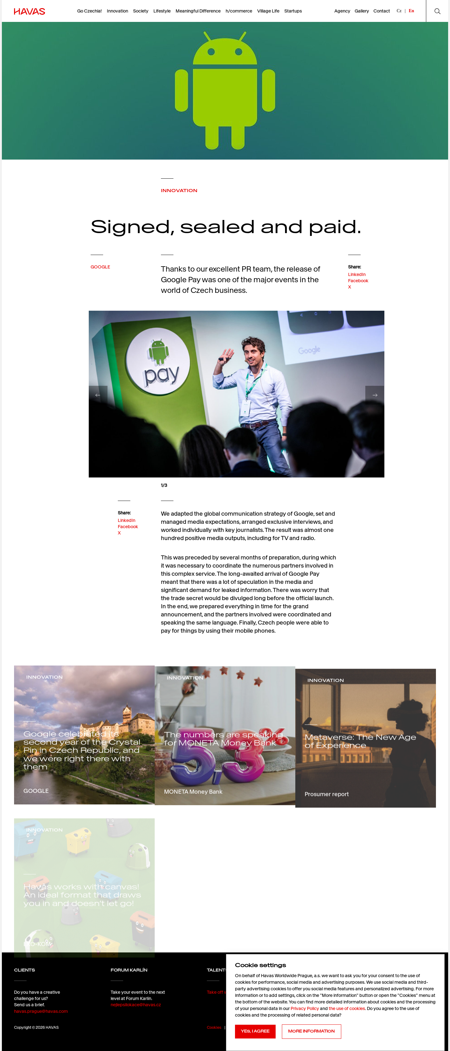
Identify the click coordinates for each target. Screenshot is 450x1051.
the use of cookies (347, 1008)
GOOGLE (100, 279)
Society (140, 11)
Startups (293, 11)
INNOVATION (179, 190)
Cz (399, 10)
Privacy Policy (305, 1008)
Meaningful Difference (198, 11)
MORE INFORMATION (311, 1031)
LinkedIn (357, 291)
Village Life (268, 11)
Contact (381, 11)
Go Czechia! (89, 11)
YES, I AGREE (255, 1031)
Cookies (214, 1027)
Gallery (362, 11)
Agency (342, 11)
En (411, 10)
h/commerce (239, 11)
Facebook (358, 297)
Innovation (117, 11)
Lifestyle (162, 11)
